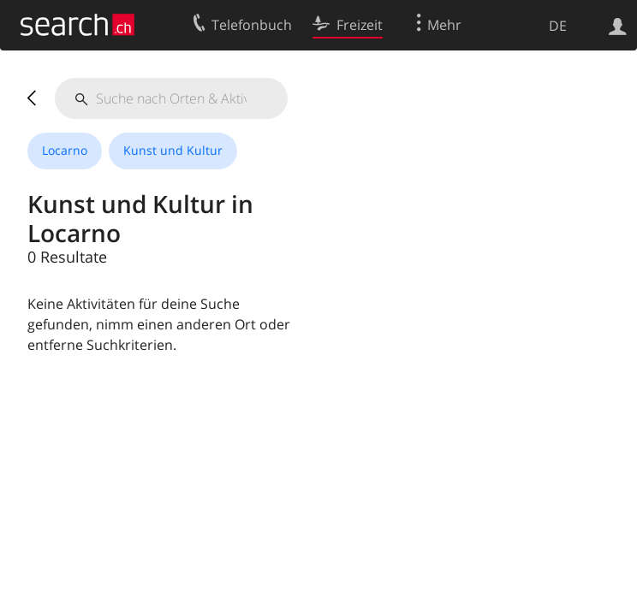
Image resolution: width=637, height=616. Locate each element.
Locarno (64, 150)
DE (558, 25)
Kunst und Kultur (173, 150)
